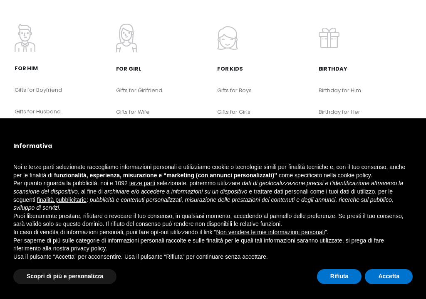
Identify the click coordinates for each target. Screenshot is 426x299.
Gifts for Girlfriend (139, 90)
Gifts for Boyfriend (38, 90)
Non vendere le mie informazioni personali (270, 232)
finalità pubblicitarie (62, 199)
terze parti (142, 183)
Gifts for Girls (233, 112)
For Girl (128, 69)
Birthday (333, 69)
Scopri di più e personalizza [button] (65, 276)
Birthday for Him (340, 90)
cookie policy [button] (354, 175)
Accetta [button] (388, 276)
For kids (230, 69)
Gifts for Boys (234, 90)
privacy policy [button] (88, 248)
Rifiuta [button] (339, 276)
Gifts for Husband (38, 111)
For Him (26, 68)
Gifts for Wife (133, 112)
